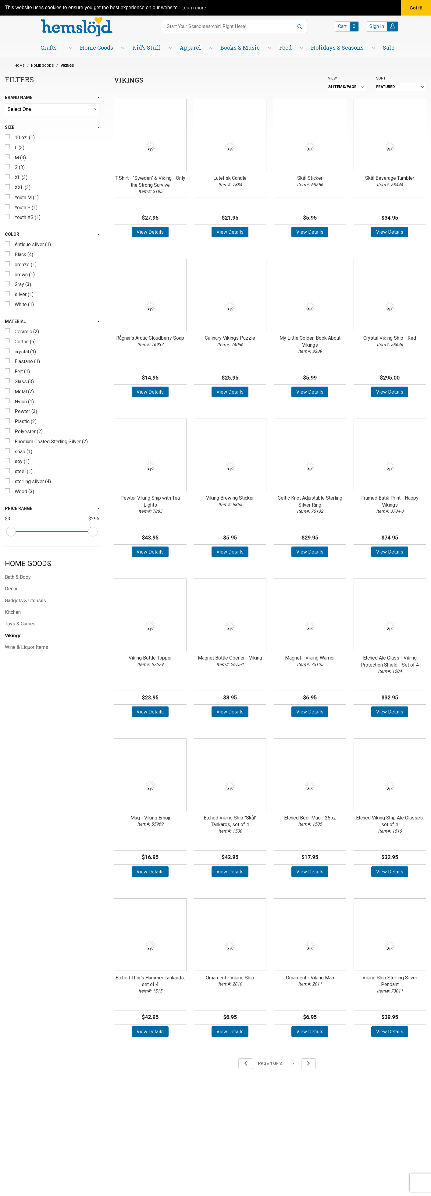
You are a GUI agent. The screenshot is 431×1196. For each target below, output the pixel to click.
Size (9, 127)
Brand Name (18, 97)
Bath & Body (18, 577)
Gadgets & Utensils (25, 600)
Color (12, 234)
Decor (11, 589)
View (332, 78)
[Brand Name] (52, 109)
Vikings (13, 636)
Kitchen (13, 612)
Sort (381, 78)
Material (15, 321)
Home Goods (28, 563)
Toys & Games (20, 624)
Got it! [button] (416, 7)
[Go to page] (277, 1064)
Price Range (18, 508)
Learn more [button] (193, 7)
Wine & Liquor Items (26, 647)
